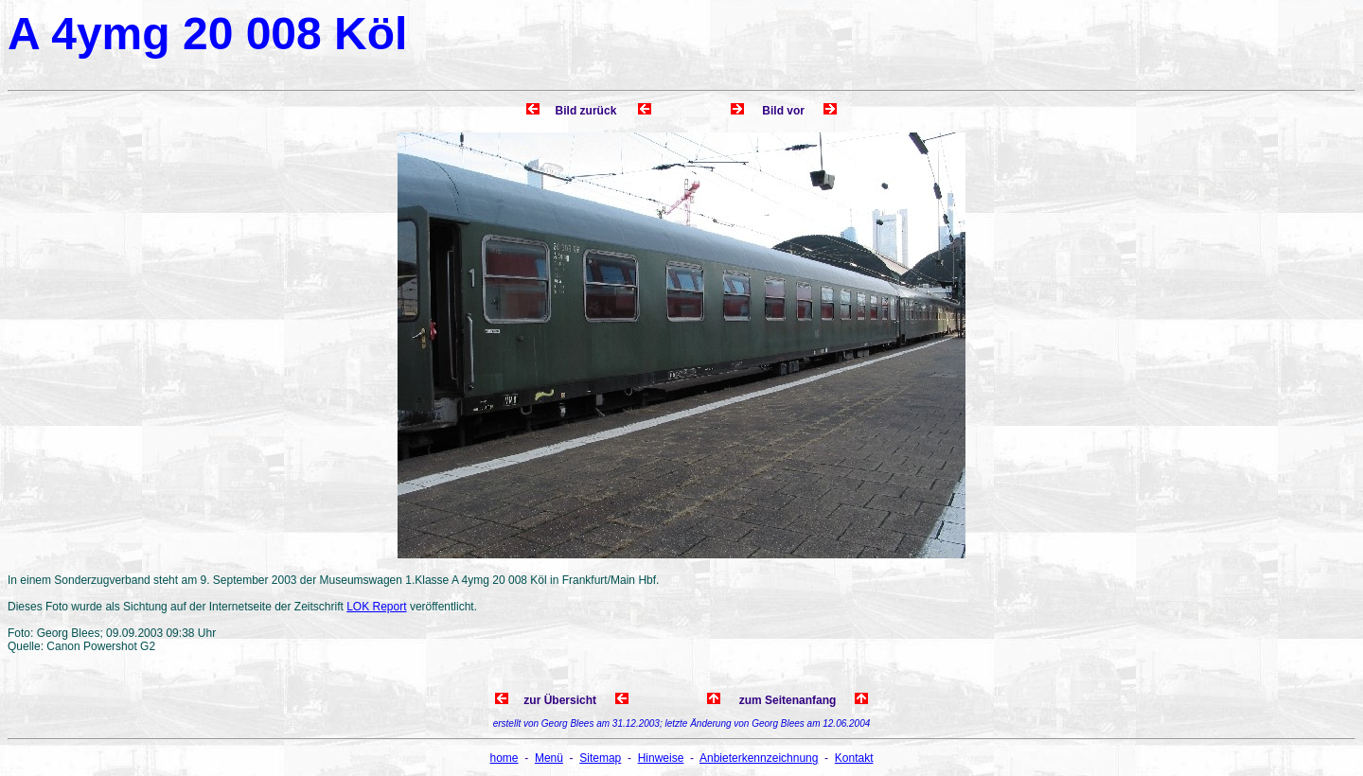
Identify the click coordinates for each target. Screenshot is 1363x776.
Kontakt (854, 758)
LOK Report (376, 606)
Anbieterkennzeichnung (758, 758)
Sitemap (600, 758)
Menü (549, 758)
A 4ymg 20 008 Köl (207, 34)
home (504, 758)
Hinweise (661, 758)
